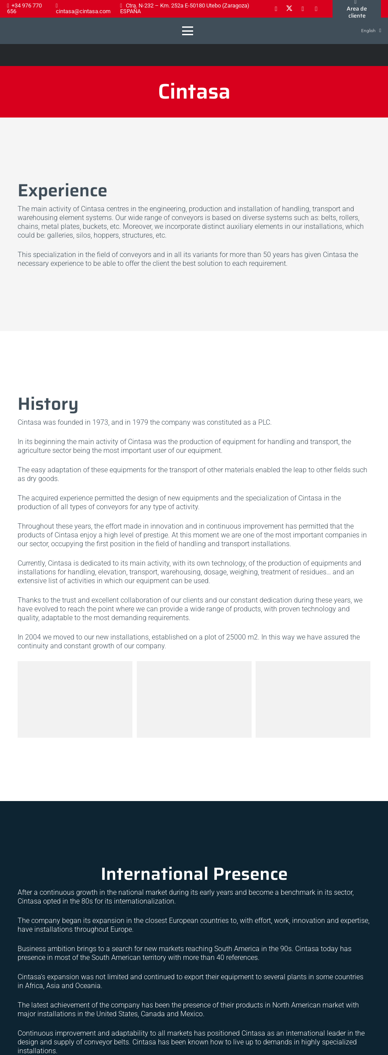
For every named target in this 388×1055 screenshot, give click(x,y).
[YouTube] (316, 8)
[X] (289, 8)
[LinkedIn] (302, 8)
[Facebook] (275, 8)
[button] (187, 31)
